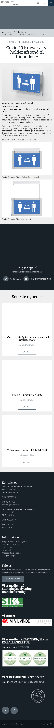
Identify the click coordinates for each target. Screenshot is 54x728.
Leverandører (8, 547)
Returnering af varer (10, 544)
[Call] (44, 3)
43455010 (12, 278)
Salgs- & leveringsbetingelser (15, 541)
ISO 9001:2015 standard (31, 681)
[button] (51, 3)
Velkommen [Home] (7, 32)
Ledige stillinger (9, 555)
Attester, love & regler (11, 553)
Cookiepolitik (47, 724)
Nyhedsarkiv (7, 550)
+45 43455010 (8, 502)
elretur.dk (23, 647)
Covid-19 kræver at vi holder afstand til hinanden (23, 34)
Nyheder (19, 32)
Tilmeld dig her (13, 579)
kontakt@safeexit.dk (37, 278)
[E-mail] (38, 3)
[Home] (17, 3)
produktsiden (30, 139)
